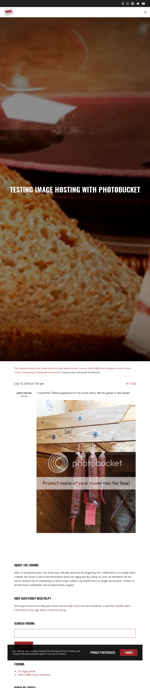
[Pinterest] (132, 3)
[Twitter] (138, 3)
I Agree (129, 652)
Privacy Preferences (102, 652)
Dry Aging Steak (26, 671)
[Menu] (144, 12)
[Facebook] (123, 3)
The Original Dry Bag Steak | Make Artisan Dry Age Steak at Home (45, 368)
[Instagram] (127, 3)
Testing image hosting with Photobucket (41, 372)
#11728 (131, 384)
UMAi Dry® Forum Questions (102, 368)
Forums (82, 368)
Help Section (74, 606)
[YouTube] (143, 3)
